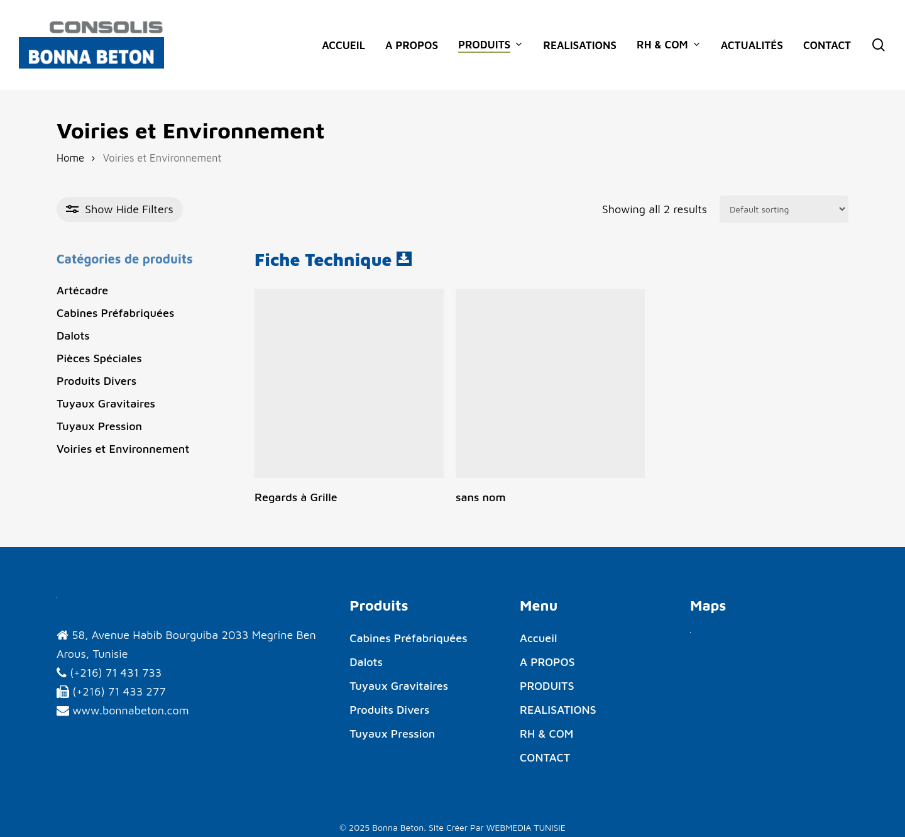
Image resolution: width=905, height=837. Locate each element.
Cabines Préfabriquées (115, 312)
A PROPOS (547, 661)
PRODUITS (547, 685)
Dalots (73, 335)
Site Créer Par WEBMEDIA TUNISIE (497, 827)
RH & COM (546, 733)
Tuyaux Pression (99, 426)
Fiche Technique (326, 259)
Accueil (538, 638)
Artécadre (82, 290)
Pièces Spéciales (99, 358)
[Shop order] (784, 209)
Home (70, 158)
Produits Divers (96, 380)
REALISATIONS (558, 709)
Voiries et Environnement (123, 448)
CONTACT (545, 757)
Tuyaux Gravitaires (106, 403)
